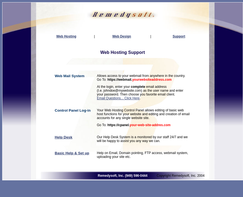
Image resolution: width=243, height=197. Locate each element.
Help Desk (63, 137)
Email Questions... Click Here (118, 98)
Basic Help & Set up (72, 153)
